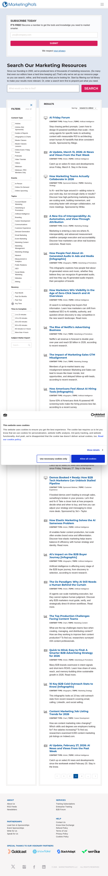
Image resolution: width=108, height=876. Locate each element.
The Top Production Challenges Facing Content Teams (69, 618)
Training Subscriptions (65, 804)
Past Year (18, 300)
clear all (28, 109)
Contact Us (60, 822)
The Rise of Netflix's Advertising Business (69, 329)
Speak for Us (12, 834)
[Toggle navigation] (102, 4)
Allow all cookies (88, 458)
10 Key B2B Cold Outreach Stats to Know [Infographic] (71, 685)
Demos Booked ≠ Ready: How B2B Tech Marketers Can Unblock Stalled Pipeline (72, 480)
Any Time (18, 304)
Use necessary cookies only (53, 458)
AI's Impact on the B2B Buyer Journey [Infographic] (68, 556)
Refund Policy (62, 828)
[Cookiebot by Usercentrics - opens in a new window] (93, 415)
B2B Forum (61, 809)
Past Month (19, 293)
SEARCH (91, 88)
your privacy (59, 51)
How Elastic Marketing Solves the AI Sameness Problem (72, 522)
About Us (11, 804)
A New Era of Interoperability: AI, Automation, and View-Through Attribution (70, 219)
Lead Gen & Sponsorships (18, 825)
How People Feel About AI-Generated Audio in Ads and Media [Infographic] (71, 256)
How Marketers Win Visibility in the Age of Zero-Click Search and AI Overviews (72, 293)
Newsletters (12, 809)
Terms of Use (61, 831)
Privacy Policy (62, 834)
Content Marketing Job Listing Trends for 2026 (68, 713)
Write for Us (12, 831)
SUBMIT (54, 43)
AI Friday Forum (59, 117)
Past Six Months (21, 296)
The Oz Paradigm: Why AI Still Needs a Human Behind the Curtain (72, 583)
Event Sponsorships (15, 828)
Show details (93, 450)
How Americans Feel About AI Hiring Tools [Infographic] (72, 390)
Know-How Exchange (65, 825)
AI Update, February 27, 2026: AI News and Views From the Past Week (69, 748)
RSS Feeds (12, 807)
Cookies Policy (62, 837)
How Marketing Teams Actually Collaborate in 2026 (69, 178)
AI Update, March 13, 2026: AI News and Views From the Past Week (71, 154)
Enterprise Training (64, 807)
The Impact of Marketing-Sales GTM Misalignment (72, 356)
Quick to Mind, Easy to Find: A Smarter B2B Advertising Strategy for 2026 (71, 653)
